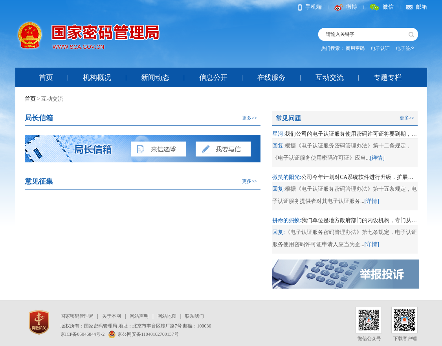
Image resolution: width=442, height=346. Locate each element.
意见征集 (39, 181)
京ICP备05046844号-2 (83, 334)
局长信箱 (39, 118)
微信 (382, 7)
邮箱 (416, 7)
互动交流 (329, 77)
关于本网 (111, 316)
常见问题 (288, 118)
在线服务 (271, 77)
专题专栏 (388, 77)
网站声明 (139, 316)
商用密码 (355, 48)
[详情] (377, 158)
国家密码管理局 (77, 316)
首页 (46, 77)
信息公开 (213, 77)
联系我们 (194, 316)
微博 (345, 7)
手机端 (310, 7)
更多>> (249, 118)
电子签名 (405, 48)
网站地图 (167, 316)
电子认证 (380, 48)
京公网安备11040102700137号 (143, 334)
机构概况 (97, 77)
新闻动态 (155, 77)
